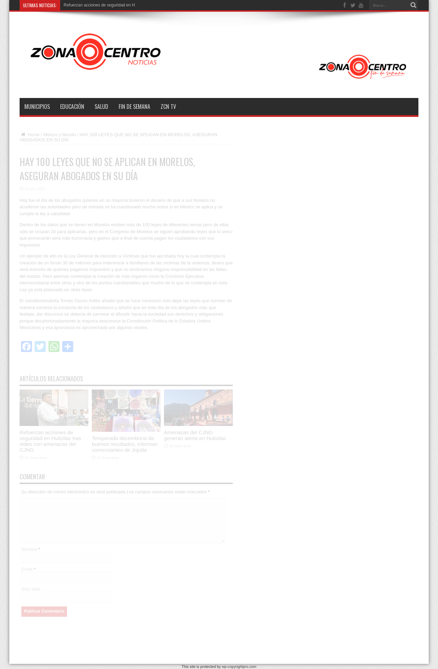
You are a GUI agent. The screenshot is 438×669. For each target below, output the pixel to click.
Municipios (37, 106)
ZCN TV (168, 106)
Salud (101, 106)
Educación (72, 106)
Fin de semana (134, 106)
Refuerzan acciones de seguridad (94, 5)
